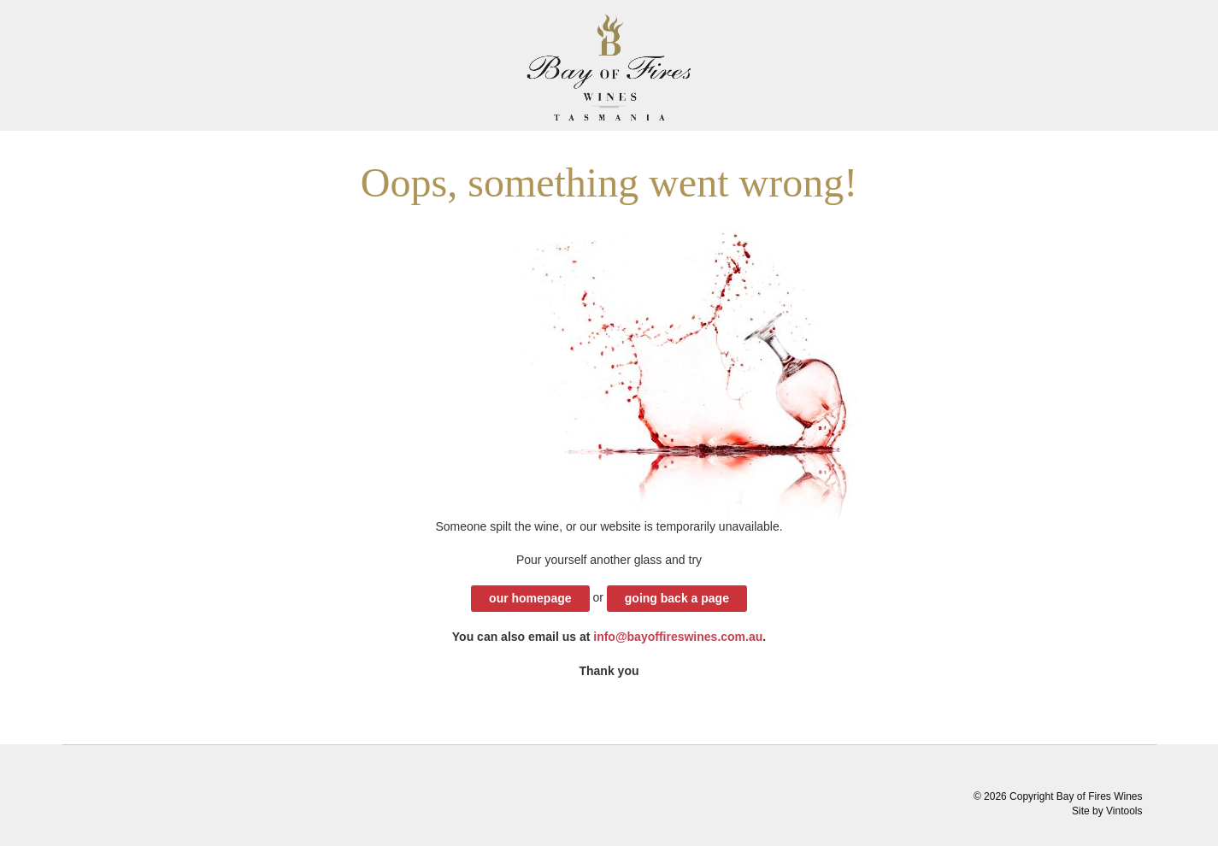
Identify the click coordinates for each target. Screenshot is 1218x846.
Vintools (1124, 811)
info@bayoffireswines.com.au (677, 636)
